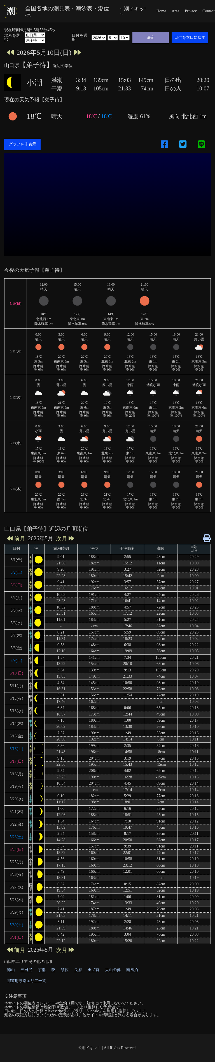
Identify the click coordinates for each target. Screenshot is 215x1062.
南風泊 (132, 970)
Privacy (191, 11)
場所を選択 (12, 38)
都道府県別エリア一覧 (26, 981)
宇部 (42, 970)
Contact (208, 11)
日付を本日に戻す (189, 37)
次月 (65, 538)
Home (161, 11)
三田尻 (26, 970)
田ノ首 (93, 970)
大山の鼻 (113, 970)
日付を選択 (79, 38)
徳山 (11, 970)
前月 (16, 538)
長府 (78, 970)
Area (175, 11)
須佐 (65, 970)
